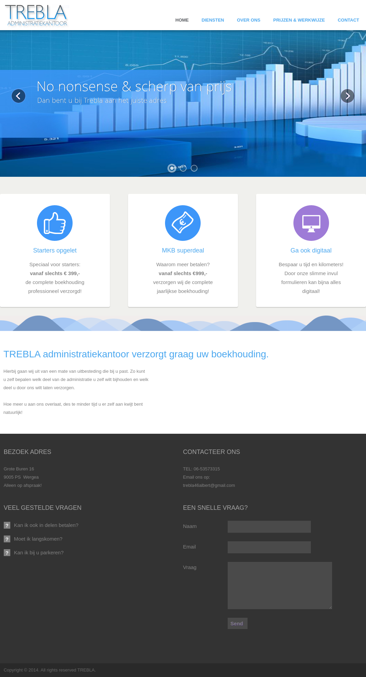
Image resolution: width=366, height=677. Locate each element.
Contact (348, 20)
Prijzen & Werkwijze (299, 20)
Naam (190, 526)
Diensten (213, 20)
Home (182, 20)
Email (189, 547)
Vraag (189, 567)
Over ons (249, 20)
